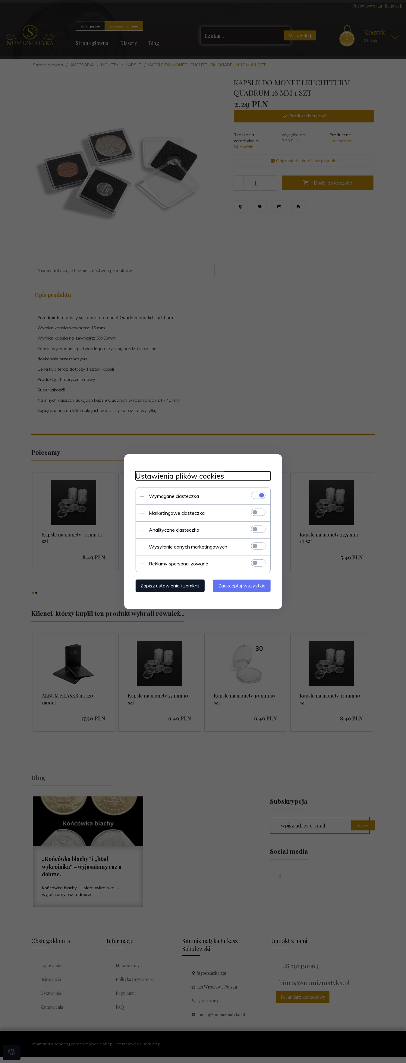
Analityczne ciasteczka (172, 530)
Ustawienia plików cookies (178, 475)
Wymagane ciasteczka (172, 496)
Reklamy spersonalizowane (177, 563)
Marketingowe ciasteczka (175, 513)
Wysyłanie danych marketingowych (186, 546)
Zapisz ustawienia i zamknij (168, 585)
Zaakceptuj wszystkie (243, 585)
